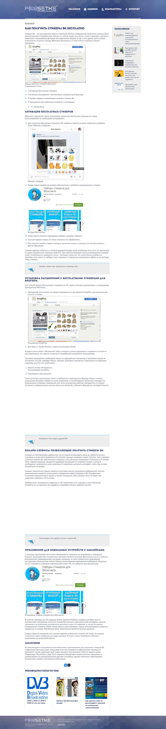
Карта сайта (61, 724)
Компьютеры (113, 9)
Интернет (134, 9)
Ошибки (92, 9)
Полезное (74, 9)
